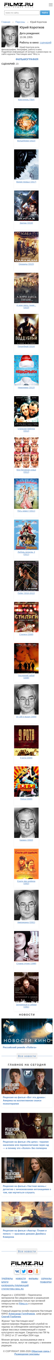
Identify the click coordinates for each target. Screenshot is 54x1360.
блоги (4, 1282)
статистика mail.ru (12, 1289)
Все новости (27, 1056)
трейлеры (7, 1278)
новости (21, 1278)
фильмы (33, 1278)
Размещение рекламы (27, 1354)
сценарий (45, 42)
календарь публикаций (15, 1285)
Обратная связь (40, 1351)
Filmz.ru (23, 1303)
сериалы (46, 1278)
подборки (46, 1282)
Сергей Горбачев (11, 1316)
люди (24, 1282)
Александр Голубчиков (21, 1314)
